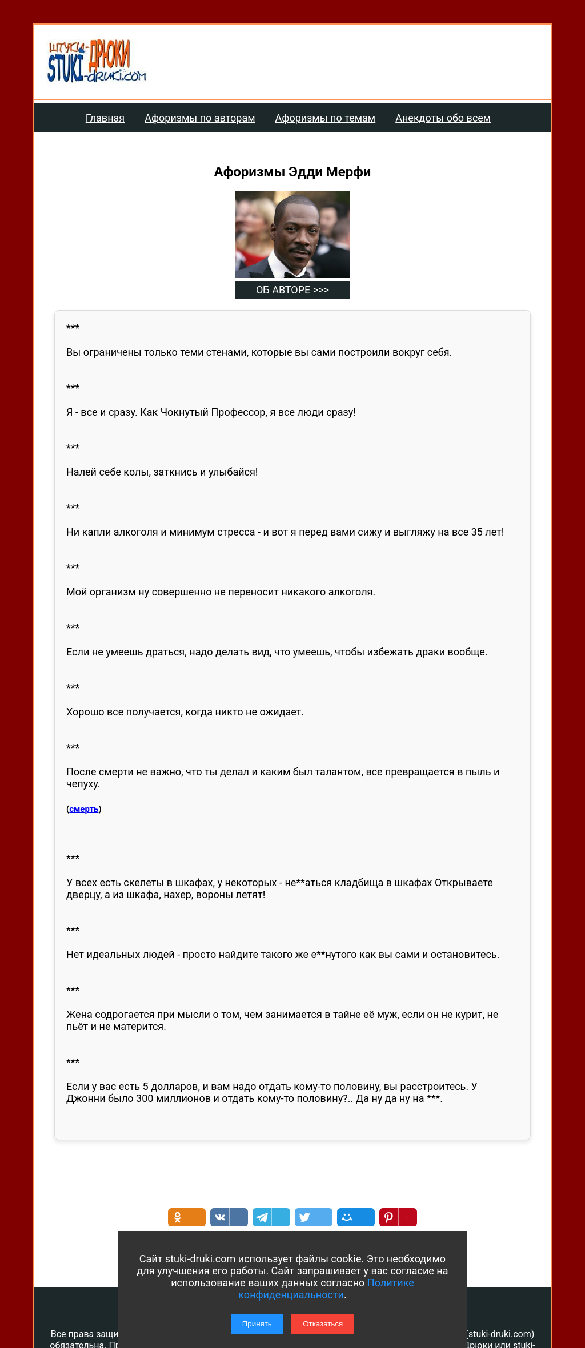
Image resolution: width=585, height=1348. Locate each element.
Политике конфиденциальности (326, 1289)
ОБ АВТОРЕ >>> (292, 290)
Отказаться (323, 1323)
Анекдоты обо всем (443, 118)
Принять (257, 1323)
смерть (83, 809)
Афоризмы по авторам (200, 118)
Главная (105, 118)
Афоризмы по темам (325, 118)
